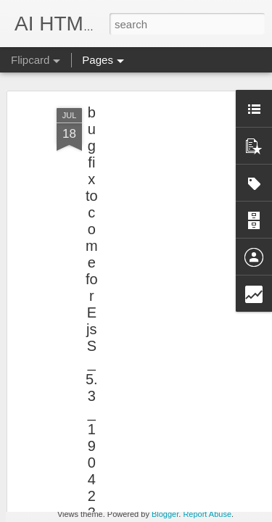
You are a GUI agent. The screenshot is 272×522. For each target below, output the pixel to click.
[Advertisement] (147, 176)
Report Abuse (207, 514)
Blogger (165, 514)
